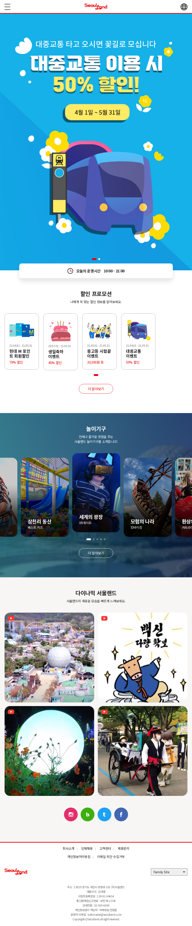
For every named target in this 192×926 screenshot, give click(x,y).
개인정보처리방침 (78, 856)
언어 (184, 7)
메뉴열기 (7, 7)
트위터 (104, 814)
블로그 (87, 814)
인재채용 (87, 848)
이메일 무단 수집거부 (111, 856)
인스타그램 (71, 814)
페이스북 (121, 814)
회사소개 (68, 848)
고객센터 (105, 848)
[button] (94, 259)
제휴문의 (123, 848)
